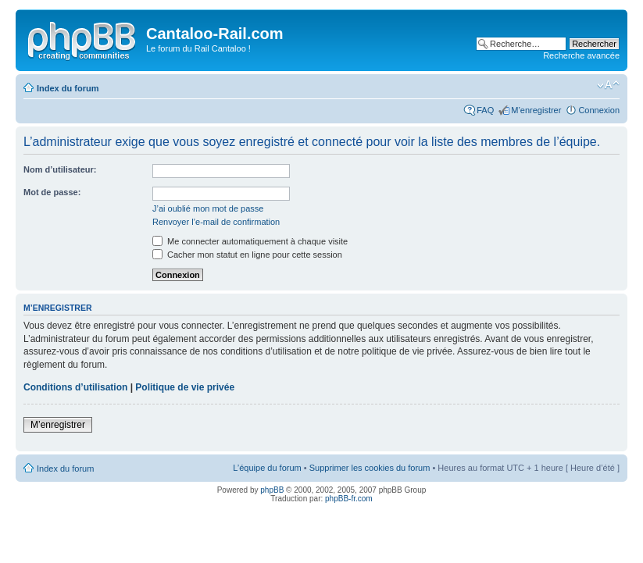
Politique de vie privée (184, 387)
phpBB (272, 490)
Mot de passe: (51, 192)
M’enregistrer (536, 110)
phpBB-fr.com (349, 498)
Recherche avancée (581, 55)
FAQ (485, 110)
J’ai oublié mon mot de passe (207, 208)
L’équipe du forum (267, 467)
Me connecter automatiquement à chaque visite (250, 241)
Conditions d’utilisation (75, 387)
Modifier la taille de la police (608, 85)
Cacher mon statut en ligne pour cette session (247, 254)
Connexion (599, 110)
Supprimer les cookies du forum (369, 467)
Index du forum (67, 88)
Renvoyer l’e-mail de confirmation (216, 221)
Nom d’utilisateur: (60, 169)
